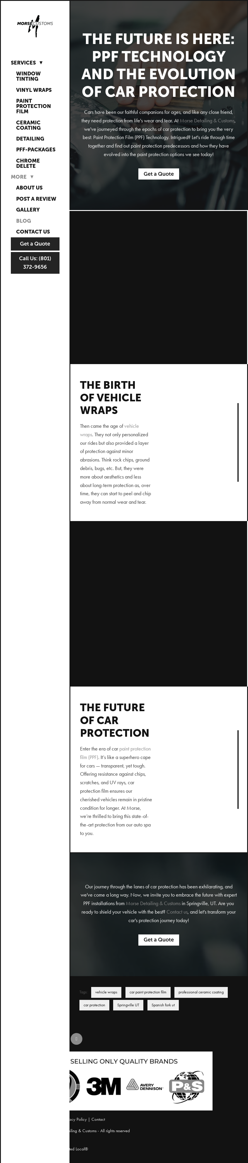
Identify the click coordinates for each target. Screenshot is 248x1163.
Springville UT (128, 1005)
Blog (23, 221)
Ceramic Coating (28, 125)
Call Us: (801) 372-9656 (35, 263)
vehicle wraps (106, 992)
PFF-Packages (35, 149)
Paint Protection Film (33, 106)
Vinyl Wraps (34, 90)
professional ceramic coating (201, 992)
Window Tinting (28, 76)
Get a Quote (35, 244)
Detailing (30, 139)
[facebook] (41, 1039)
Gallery (28, 210)
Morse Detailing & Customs (207, 120)
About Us (29, 188)
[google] (76, 1039)
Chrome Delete (28, 163)
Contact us (177, 912)
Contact (98, 1119)
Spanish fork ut (163, 1005)
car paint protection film (148, 992)
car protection (94, 1005)
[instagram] (59, 1039)
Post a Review (36, 199)
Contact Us (33, 232)
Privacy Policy (75, 1119)
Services (28, 62)
